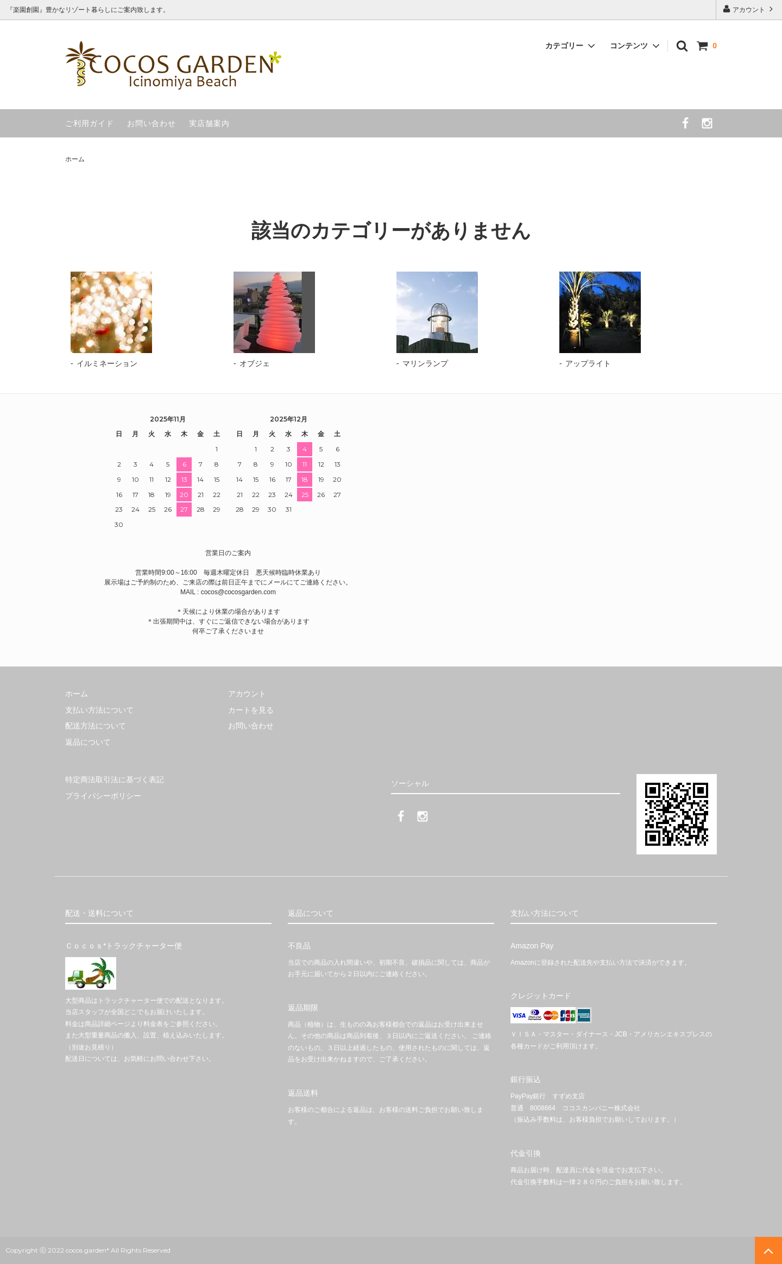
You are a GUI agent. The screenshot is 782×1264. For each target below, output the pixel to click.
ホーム (75, 159)
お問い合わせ (151, 123)
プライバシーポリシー (103, 795)
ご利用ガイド (89, 123)
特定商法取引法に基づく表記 (114, 779)
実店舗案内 (209, 123)
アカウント (749, 9)
